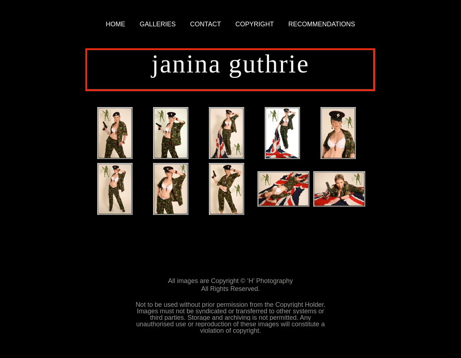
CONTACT (205, 24)
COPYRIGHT (254, 24)
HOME (115, 24)
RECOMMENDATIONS (321, 24)
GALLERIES (158, 24)
